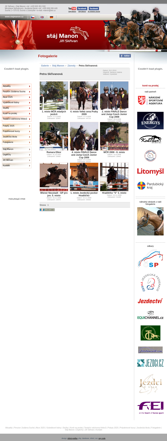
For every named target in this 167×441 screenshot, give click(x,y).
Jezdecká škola (10, 137)
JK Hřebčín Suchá (94, 9)
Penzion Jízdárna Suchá (14, 91)
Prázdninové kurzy (11, 131)
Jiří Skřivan (8, 160)
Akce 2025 (8, 97)
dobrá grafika (72, 438)
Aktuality (7, 86)
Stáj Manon (72, 9)
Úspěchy (7, 154)
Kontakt (6, 165)
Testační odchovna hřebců (15, 119)
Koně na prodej (10, 113)
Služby (6, 108)
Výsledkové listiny (11, 102)
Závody (71, 65)
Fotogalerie (8, 142)
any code (102, 438)
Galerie (45, 65)
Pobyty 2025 (8, 126)
